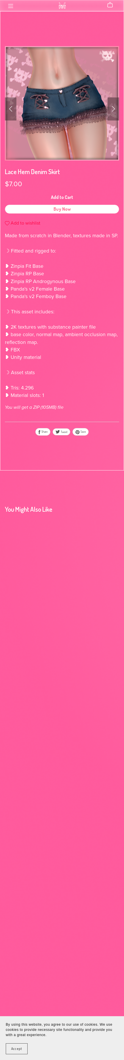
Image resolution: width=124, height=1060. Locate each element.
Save (80, 431)
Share (43, 431)
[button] (10, 109)
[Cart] (112, 5)
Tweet (61, 432)
